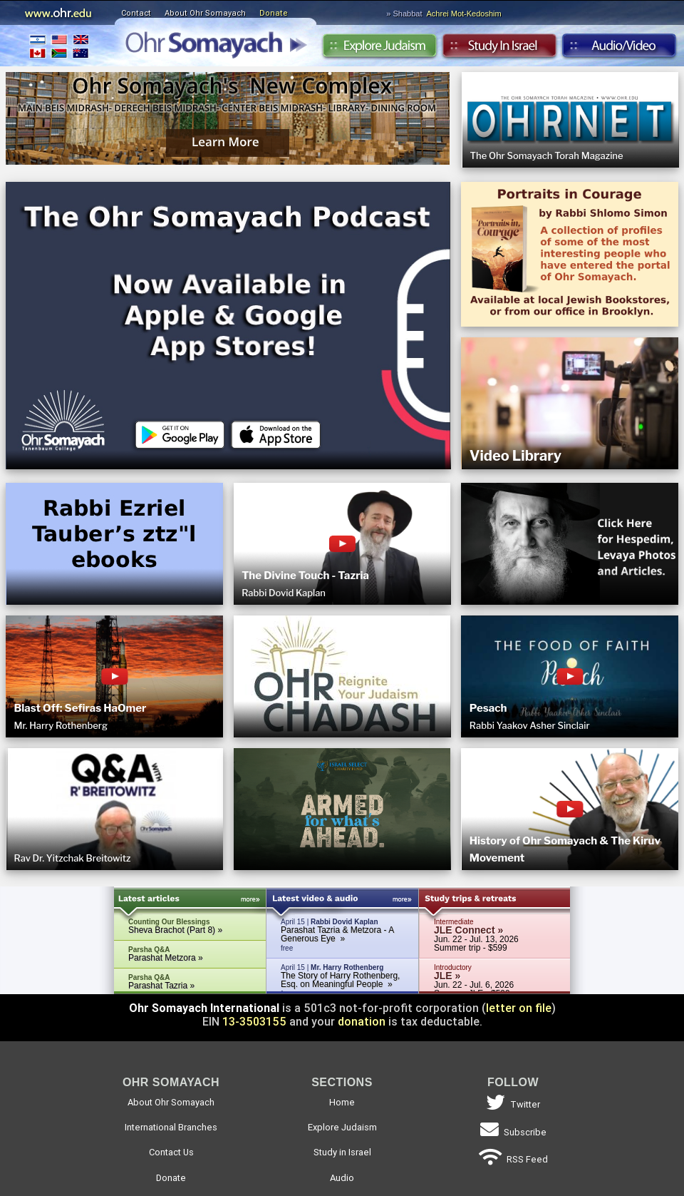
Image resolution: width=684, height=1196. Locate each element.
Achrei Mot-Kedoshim (464, 13)
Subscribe (513, 1132)
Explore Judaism (379, 49)
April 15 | (342, 935)
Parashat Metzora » (165, 958)
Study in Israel (499, 49)
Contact (136, 13)
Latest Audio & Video (342, 901)
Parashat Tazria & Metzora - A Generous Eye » (337, 934)
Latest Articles (190, 901)
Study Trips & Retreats (494, 901)
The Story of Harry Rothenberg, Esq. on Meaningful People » (340, 979)
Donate (273, 13)
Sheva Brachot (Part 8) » (175, 930)
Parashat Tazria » (161, 985)
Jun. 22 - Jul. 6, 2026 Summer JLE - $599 (474, 985)
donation (361, 1021)
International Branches (59, 46)
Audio (619, 49)
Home (342, 1102)
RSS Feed (513, 1159)
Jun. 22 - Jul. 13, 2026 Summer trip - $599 (476, 939)
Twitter (513, 1104)
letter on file (518, 1008)
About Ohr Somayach (205, 13)
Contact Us (171, 1152)
